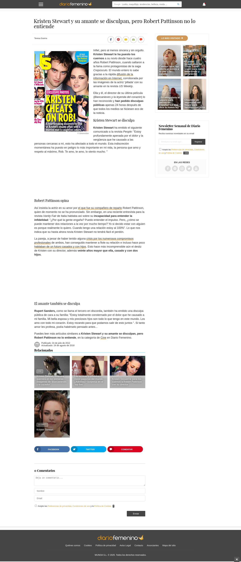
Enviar (136, 513)
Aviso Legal (125, 545)
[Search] (178, 4)
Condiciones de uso (81, 506)
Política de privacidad (105, 545)
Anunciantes (153, 545)
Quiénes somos (72, 545)
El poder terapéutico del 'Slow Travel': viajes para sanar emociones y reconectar (195, 67)
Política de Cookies (102, 506)
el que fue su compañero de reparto (100, 207)
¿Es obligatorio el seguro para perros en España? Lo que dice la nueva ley (169, 102)
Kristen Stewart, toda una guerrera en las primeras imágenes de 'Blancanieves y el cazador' (51, 380)
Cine (103, 337)
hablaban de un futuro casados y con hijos (60, 246)
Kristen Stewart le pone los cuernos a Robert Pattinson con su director (127, 382)
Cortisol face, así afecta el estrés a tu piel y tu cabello (169, 70)
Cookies (88, 545)
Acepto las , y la (75, 506)
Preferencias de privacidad (59, 506)
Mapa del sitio (169, 545)
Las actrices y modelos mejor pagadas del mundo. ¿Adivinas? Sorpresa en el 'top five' (88, 380)
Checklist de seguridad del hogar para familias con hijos (195, 104)
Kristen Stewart (45, 429)
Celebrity (42, 425)
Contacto (138, 545)
